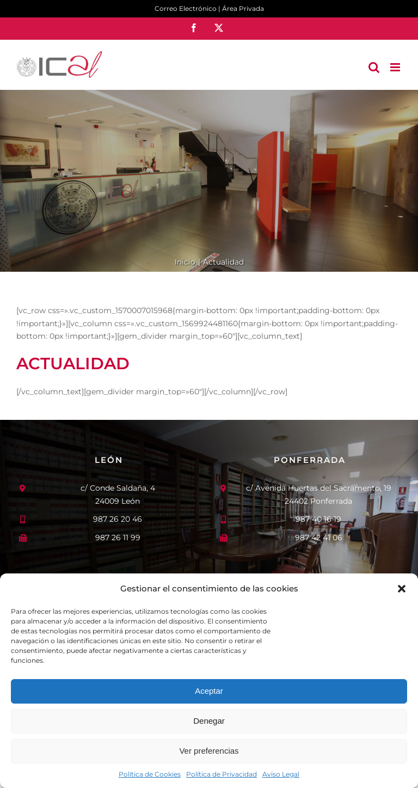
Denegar (209, 720)
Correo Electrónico (186, 8)
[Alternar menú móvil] (396, 67)
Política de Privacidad (221, 774)
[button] (401, 588)
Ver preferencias (208, 750)
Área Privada (243, 8)
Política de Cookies (150, 774)
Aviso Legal (280, 774)
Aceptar (209, 690)
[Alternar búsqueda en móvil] (373, 67)
